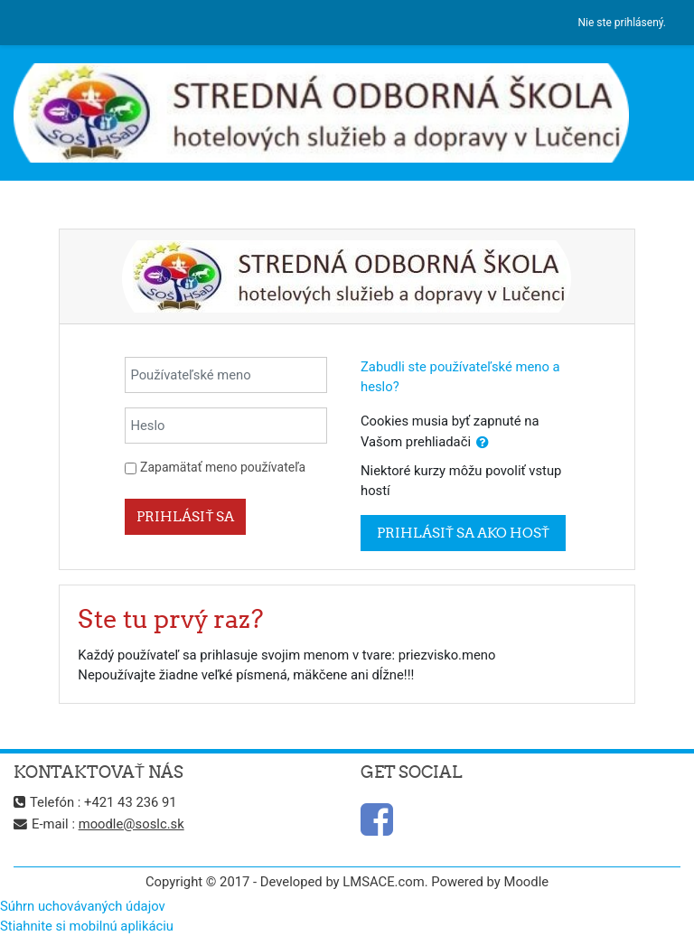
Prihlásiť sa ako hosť (463, 532)
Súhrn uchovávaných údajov (82, 906)
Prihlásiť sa (185, 516)
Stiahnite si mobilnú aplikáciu (87, 926)
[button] (482, 443)
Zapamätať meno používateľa (222, 467)
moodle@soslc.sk (131, 824)
